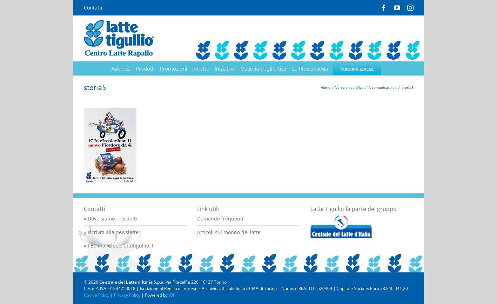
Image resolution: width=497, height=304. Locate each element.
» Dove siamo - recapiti (110, 218)
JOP (172, 295)
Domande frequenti (220, 218)
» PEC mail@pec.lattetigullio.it (119, 245)
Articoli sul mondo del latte (229, 232)
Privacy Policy (127, 295)
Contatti (93, 7)
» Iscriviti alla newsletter (112, 232)
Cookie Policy (96, 295)
